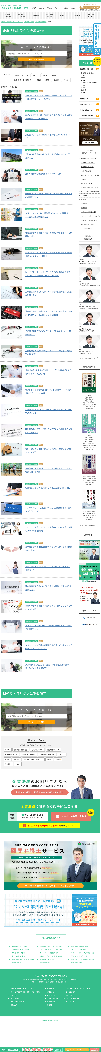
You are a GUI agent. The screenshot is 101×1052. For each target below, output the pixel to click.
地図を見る (74, 980)
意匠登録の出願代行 (86, 228)
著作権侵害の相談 (45, 963)
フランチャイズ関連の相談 (88, 212)
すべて (7, 750)
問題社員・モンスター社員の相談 (90, 175)
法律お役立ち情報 (50, 8)
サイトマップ (70, 1002)
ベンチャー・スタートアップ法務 (90, 216)
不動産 (39, 80)
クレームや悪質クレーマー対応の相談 (51, 949)
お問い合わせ (70, 995)
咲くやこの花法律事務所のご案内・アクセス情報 (25, 992)
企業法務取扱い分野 (8, 15)
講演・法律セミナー (58, 8)
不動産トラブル (85, 195)
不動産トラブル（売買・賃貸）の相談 (51, 956)
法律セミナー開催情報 (28, 754)
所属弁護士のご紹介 (90, 359)
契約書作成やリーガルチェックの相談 (51, 946)
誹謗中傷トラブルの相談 (47, 959)
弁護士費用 (77, 15)
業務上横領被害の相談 (18, 956)
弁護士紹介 (35, 15)
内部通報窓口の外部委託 (88, 224)
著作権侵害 (84, 204)
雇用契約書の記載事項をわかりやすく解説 (43, 174)
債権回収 (54, 75)
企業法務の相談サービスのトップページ (22, 989)
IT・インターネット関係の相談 (49, 953)
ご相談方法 (41, 8)
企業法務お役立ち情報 (20, 750)
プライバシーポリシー (72, 998)
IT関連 (45, 75)
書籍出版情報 (51, 1002)
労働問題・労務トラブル (21, 75)
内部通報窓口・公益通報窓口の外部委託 (82, 959)
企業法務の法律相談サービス (16, 7)
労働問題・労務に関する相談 (20, 949)
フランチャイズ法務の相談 (78, 949)
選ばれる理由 (15, 998)
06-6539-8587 (90, 7)
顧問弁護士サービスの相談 (88, 159)
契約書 (47, 80)
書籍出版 (73, 8)
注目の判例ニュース (11, 754)
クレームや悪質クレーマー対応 (89, 187)
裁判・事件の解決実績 (49, 15)
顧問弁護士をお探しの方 (22, 15)
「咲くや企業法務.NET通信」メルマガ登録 (78, 989)
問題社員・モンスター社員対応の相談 (23, 959)
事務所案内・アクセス (91, 15)
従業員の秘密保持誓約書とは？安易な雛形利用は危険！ (48, 488)
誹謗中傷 (56, 80)
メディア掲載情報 (66, 8)
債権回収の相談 (16, 963)
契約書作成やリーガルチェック (89, 183)
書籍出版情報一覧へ (90, 525)
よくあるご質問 (70, 992)
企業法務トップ (34, 8)
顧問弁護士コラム (37, 750)
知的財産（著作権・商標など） (23, 80)
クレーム (35, 75)
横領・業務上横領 (86, 171)
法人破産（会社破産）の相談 (89, 220)
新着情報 (49, 1005)
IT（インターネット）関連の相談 (90, 191)
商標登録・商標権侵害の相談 (79, 946)
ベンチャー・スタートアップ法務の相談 (82, 953)
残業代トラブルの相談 (87, 167)
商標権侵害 (84, 208)
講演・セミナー (51, 995)
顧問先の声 (63, 15)
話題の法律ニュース (53, 750)
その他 (66, 80)
